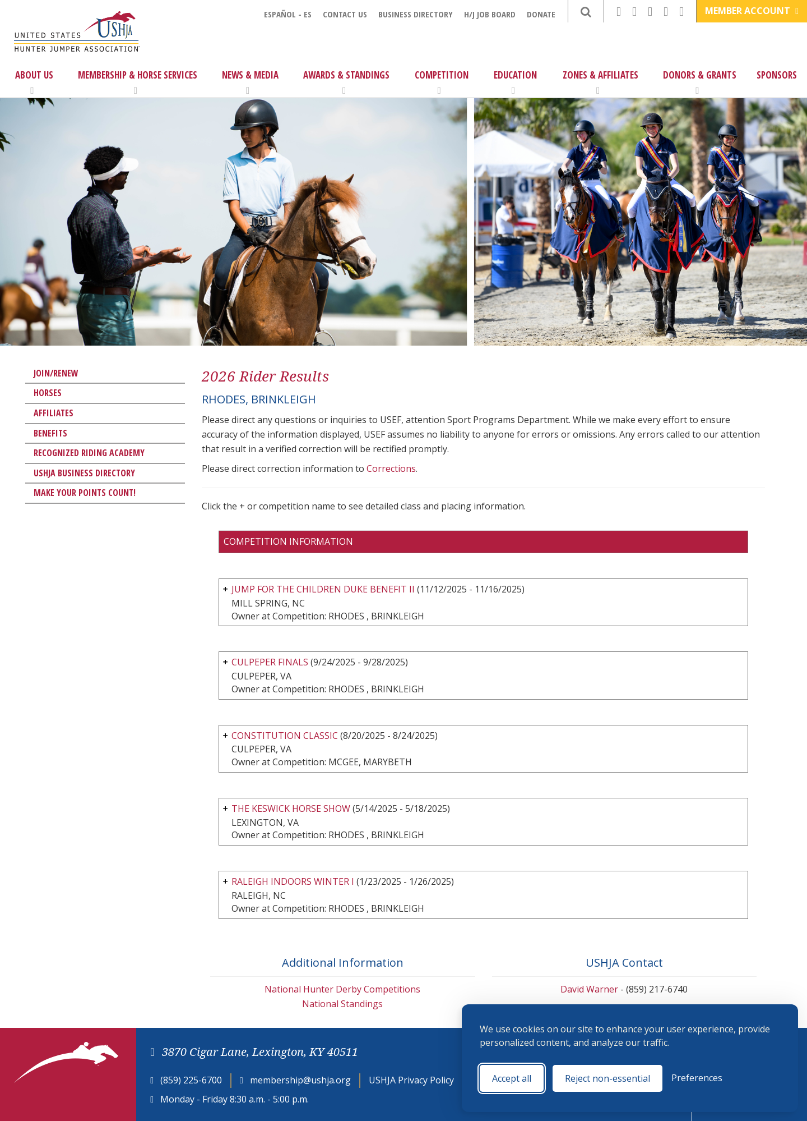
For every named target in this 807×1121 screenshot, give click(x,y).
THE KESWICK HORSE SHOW (290, 808)
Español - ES (288, 14)
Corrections (391, 468)
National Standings (342, 1004)
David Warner (589, 989)
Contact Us (345, 14)
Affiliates (53, 413)
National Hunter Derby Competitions (342, 989)
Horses (48, 393)
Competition (442, 81)
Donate (541, 14)
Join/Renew (56, 373)
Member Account (752, 10)
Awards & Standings (346, 81)
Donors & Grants (699, 81)
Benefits (50, 433)
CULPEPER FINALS (269, 662)
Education (515, 81)
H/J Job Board (490, 14)
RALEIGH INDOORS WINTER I (292, 881)
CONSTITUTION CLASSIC (284, 735)
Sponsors (777, 74)
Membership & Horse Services (137, 81)
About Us (34, 81)
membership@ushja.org (300, 1080)
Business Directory (415, 14)
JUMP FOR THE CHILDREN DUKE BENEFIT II (323, 589)
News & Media (250, 81)
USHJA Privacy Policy (411, 1080)
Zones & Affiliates (600, 81)
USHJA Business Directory (84, 473)
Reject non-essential (607, 1078)
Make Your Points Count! (85, 492)
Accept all (511, 1078)
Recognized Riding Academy (89, 453)
